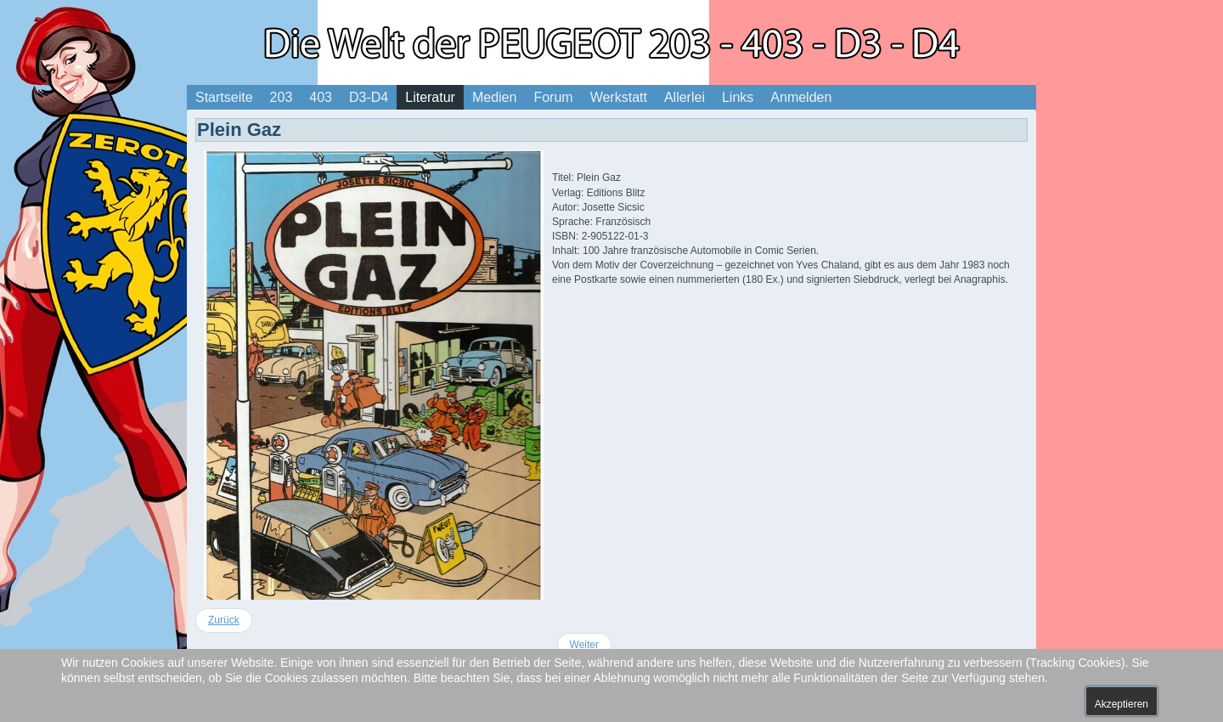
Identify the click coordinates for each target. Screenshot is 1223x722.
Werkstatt (618, 97)
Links (737, 97)
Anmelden (800, 97)
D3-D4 (368, 97)
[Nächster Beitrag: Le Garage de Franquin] (584, 645)
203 (281, 97)
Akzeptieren (1121, 704)
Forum (552, 97)
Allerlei (684, 97)
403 (320, 97)
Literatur (430, 97)
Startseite (224, 97)
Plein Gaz (239, 129)
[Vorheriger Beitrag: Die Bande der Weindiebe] (223, 620)
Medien (494, 97)
